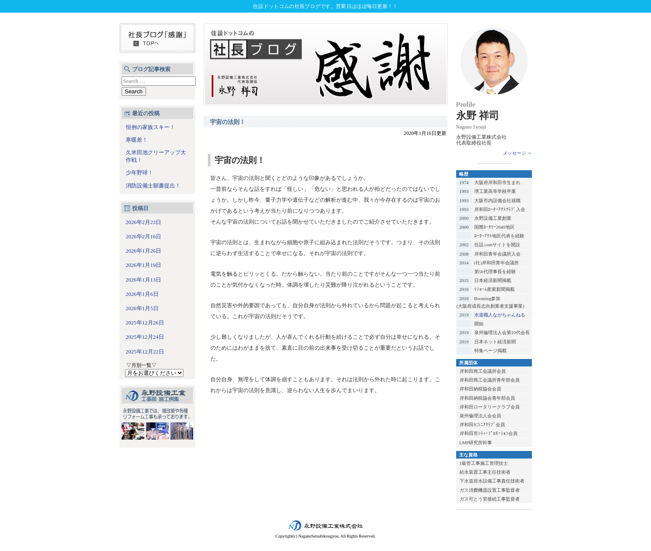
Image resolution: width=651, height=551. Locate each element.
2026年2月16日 (144, 236)
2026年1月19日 (144, 265)
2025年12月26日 (145, 322)
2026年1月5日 (142, 308)
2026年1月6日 (142, 294)
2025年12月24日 (145, 337)
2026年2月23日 (144, 222)
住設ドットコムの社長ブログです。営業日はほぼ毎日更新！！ (325, 6)
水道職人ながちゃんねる (499, 314)
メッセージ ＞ (517, 153)
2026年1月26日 (144, 251)
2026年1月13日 (144, 280)
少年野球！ (139, 172)
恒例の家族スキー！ (150, 127)
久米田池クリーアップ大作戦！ (156, 156)
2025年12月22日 (145, 351)
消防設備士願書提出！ (153, 185)
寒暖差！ (137, 140)
